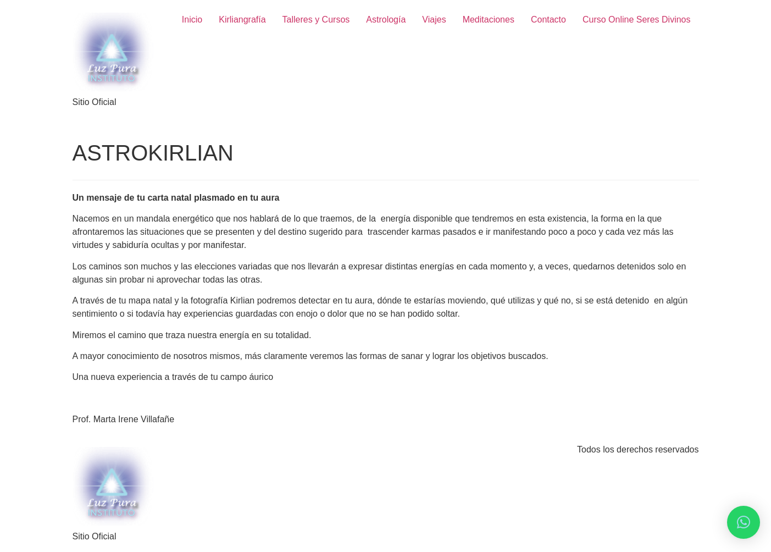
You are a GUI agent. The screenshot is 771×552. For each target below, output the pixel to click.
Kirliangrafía (242, 19)
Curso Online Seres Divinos (637, 19)
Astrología (386, 19)
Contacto (548, 19)
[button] (743, 522)
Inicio (192, 19)
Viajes (434, 19)
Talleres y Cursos (316, 19)
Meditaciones (488, 19)
